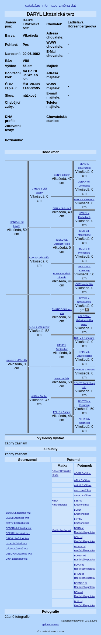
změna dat (67, 5)
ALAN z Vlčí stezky (39, 327)
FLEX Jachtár (61, 378)
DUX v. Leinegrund (84, 199)
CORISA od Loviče (39, 257)
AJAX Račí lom (82, 480)
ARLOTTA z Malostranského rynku (84, 320)
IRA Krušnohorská (61, 530)
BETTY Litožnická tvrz (17, 523)
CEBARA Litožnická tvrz (19, 528)
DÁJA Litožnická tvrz (17, 548)
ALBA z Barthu (39, 396)
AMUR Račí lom (82, 485)
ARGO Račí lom (82, 495)
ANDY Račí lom (82, 490)
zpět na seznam (50, 624)
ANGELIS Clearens (84, 369)
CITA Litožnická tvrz (16, 543)
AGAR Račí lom (82, 473)
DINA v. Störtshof (62, 208)
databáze (32, 5)
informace (49, 5)
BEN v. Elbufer (61, 175)
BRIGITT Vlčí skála (16, 360)
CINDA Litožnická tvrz (17, 538)
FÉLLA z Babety (61, 412)
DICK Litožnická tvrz (16, 558)
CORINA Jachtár (84, 284)
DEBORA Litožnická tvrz (19, 553)
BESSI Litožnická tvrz (17, 518)
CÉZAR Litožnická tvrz (18, 533)
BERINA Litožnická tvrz (18, 512)
